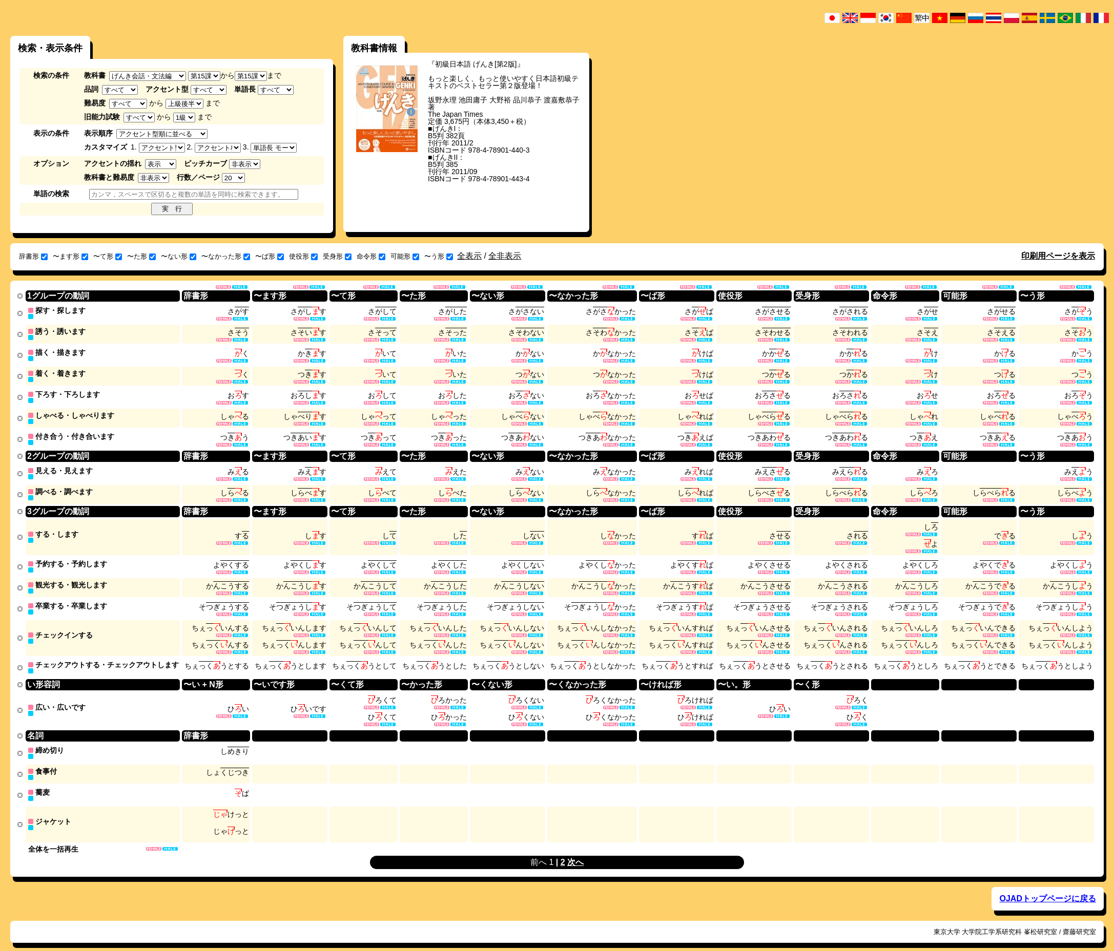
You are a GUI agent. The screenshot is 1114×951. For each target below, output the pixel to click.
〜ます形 (70, 256)
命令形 (371, 256)
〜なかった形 (225, 256)
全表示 (469, 255)
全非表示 (504, 255)
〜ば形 (269, 256)
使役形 (303, 256)
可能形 (404, 256)
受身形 (337, 256)
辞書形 (33, 256)
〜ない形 (178, 256)
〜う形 (438, 256)
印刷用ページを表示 (1058, 255)
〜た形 (141, 256)
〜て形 (107, 256)
